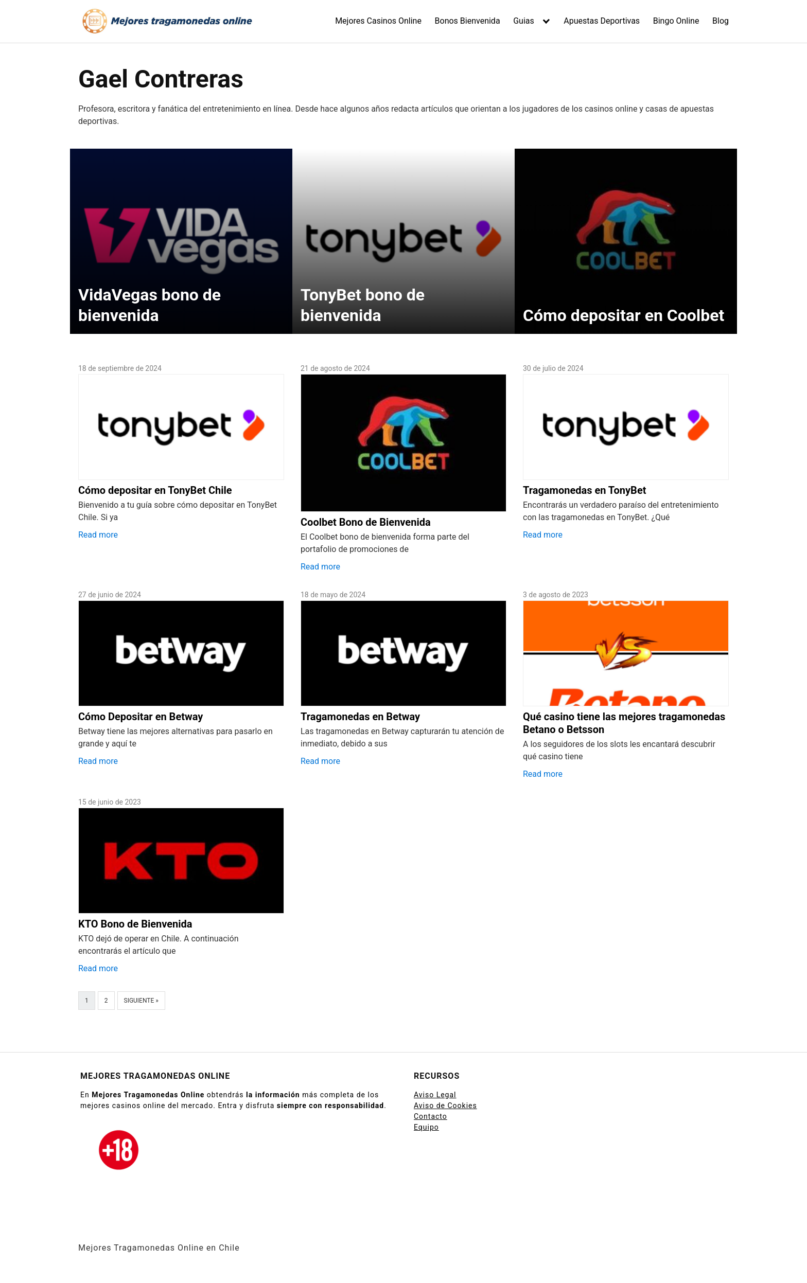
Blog (720, 21)
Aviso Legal (435, 1095)
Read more (98, 535)
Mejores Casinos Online (378, 21)
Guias (523, 21)
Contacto (430, 1116)
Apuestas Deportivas (602, 21)
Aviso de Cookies (445, 1105)
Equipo (426, 1127)
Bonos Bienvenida (467, 21)
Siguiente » (141, 1000)
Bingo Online (676, 21)
